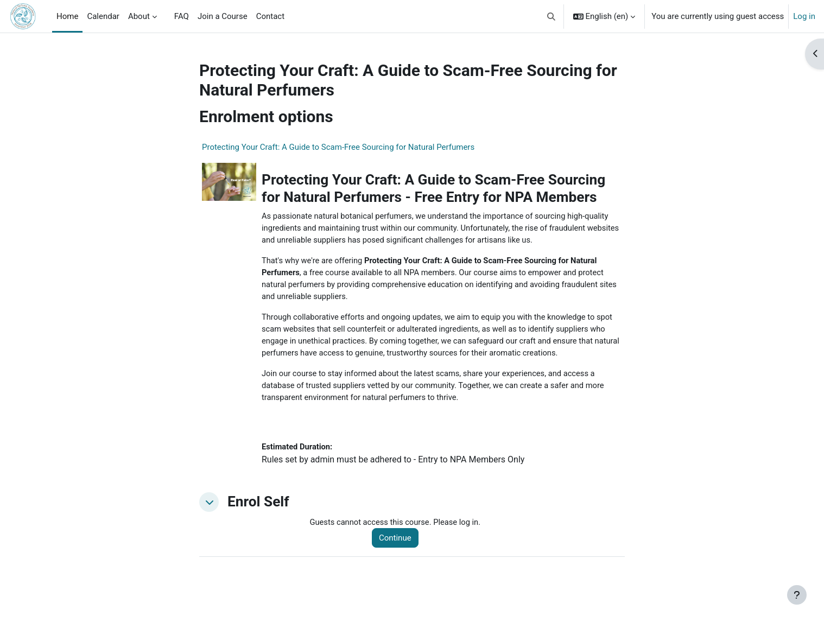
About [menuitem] (139, 16)
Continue (397, 542)
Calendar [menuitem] (103, 16)
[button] (551, 16)
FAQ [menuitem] (181, 16)
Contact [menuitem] (270, 16)
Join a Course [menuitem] (223, 16)
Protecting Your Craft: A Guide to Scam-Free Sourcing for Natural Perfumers (338, 147)
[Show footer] (797, 595)
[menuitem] (165, 16)
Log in (804, 16)
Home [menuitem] (67, 16)
